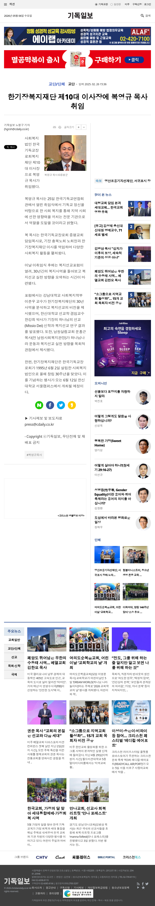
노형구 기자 (23, 125)
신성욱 (98, 426)
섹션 (9, 4)
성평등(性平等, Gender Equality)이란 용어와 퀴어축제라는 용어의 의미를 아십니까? (112, 496)
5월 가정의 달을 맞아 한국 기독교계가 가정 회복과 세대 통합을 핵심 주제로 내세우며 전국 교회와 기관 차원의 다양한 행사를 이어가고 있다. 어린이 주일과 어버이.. (46, 835)
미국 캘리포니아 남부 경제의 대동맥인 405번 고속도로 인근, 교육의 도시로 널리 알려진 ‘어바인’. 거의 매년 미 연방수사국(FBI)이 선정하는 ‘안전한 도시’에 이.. (46, 682)
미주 (127, 4)
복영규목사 (35, 455)
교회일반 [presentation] (14, 640)
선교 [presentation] (14, 657)
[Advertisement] (122, 148)
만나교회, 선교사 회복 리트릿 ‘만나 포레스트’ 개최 (87, 813)
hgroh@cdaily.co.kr (16, 129)
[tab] (14, 640)
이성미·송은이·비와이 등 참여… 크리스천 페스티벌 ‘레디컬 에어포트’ (130, 738)
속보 (98, 181)
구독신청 (137, 4)
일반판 (117, 4)
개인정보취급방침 (98, 887)
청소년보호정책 (120, 887)
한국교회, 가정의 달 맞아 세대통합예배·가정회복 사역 (46, 813)
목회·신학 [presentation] (14, 666)
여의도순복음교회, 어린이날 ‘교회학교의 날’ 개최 (89, 662)
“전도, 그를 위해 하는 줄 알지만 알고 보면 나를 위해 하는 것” (130, 662)
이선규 (98, 475)
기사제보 (79, 887)
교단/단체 (56, 84)
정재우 (98, 527)
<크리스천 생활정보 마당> (71, 515)
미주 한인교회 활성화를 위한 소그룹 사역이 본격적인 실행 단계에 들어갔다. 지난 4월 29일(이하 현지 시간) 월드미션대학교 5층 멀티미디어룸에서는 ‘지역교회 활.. (88, 757)
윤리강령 (54, 893)
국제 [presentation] (14, 674)
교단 (71, 84)
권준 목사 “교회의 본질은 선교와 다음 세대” (46, 733)
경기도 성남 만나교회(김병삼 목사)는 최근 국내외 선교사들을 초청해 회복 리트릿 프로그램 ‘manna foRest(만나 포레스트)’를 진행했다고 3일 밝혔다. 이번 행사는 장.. (88, 835)
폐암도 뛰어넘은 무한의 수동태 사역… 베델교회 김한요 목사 (109, 275)
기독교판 (103, 4)
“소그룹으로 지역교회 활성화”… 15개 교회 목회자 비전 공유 (108, 298)
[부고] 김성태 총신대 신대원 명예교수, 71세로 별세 (108, 230)
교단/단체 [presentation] (14, 649)
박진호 (98, 401)
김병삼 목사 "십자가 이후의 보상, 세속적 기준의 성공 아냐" (108, 253)
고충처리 (40, 893)
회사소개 (37, 887)
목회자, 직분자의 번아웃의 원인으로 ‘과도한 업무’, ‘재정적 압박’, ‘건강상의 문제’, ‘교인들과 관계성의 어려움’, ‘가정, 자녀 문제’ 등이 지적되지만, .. (131, 682)
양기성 (98, 450)
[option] (108, 562)
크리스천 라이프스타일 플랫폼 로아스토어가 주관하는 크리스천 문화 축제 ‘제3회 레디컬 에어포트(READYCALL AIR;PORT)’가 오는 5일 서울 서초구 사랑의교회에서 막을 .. (131, 762)
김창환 (98, 508)
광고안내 (51, 887)
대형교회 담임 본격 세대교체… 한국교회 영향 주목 (108, 207)
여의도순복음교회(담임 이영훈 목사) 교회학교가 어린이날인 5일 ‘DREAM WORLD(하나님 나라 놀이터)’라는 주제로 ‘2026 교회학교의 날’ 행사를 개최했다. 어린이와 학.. (89, 684)
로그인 (147, 4)
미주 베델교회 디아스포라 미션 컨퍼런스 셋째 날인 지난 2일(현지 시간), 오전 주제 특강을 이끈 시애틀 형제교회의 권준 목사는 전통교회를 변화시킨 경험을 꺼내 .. (46, 752)
